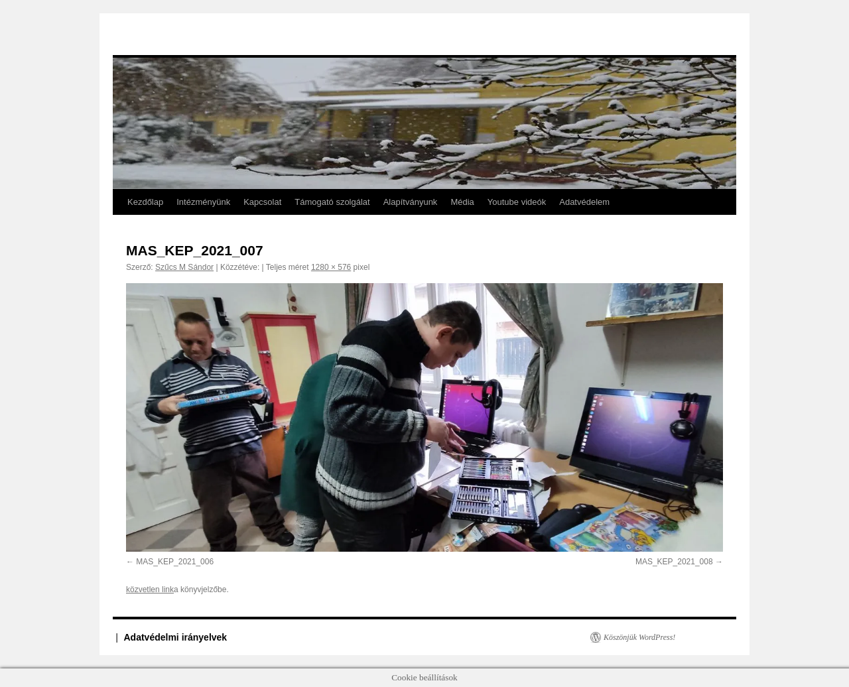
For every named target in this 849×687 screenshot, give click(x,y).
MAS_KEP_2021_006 (175, 561)
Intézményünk (203, 202)
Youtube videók (517, 202)
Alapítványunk (410, 202)
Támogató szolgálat (331, 202)
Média (462, 202)
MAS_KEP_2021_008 (674, 561)
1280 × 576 (331, 267)
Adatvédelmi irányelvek (176, 637)
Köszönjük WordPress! (639, 637)
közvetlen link (150, 589)
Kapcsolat (262, 202)
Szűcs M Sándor (184, 267)
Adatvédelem (584, 202)
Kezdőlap (145, 202)
